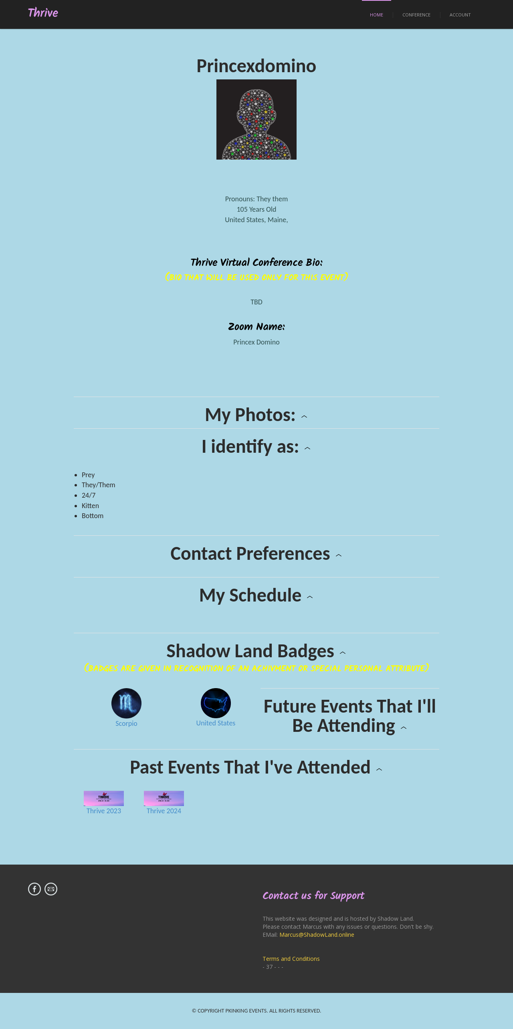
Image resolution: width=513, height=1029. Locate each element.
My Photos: (256, 414)
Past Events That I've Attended (256, 767)
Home (376, 15)
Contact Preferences (256, 553)
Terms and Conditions (291, 958)
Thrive (43, 14)
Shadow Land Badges (256, 650)
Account (460, 15)
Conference (416, 15)
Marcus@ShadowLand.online (316, 934)
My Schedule (256, 595)
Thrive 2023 (104, 810)
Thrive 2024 (164, 810)
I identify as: (257, 446)
